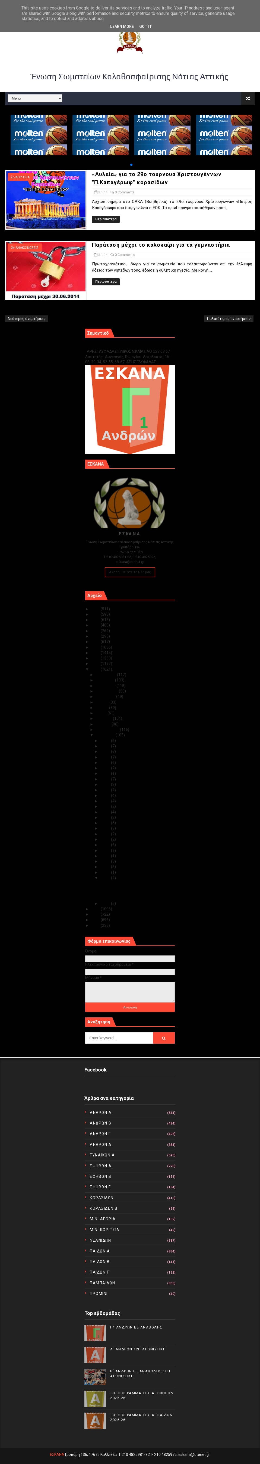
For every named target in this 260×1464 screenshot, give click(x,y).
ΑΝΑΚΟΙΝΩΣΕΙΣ (27, 248)
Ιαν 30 (105, 746)
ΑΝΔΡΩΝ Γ (100, 1134)
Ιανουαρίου (106, 735)
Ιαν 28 (105, 757)
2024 (96, 614)
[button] (131, 165)
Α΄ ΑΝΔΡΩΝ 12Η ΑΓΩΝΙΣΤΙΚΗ (138, 1349)
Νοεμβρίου (105, 680)
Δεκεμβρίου (106, 674)
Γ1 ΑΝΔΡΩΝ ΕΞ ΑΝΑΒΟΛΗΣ (112, 345)
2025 (96, 609)
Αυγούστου (106, 696)
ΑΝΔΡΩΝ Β (100, 1123)
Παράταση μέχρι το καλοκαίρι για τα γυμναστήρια (161, 245)
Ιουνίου (102, 707)
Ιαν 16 (105, 812)
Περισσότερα (105, 219)
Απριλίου (104, 718)
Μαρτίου (104, 724)
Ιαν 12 (105, 834)
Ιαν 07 (105, 856)
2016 (96, 658)
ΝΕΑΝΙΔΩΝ (100, 1240)
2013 (96, 909)
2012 (96, 914)
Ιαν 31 (105, 740)
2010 (96, 925)
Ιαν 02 (105, 903)
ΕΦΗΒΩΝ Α (101, 1166)
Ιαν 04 (105, 872)
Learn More (122, 26)
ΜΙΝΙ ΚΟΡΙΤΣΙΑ (105, 1230)
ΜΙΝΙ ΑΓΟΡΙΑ (103, 1219)
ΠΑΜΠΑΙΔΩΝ (102, 1283)
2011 (96, 920)
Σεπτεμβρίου (107, 691)
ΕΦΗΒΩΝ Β (100, 1176)
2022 (96, 625)
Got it (145, 26)
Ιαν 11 (105, 839)
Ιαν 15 (105, 817)
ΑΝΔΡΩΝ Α (101, 1112)
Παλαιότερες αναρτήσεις (229, 318)
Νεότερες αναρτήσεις (27, 318)
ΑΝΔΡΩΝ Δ (100, 1144)
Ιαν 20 (105, 795)
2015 (96, 663)
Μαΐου (101, 713)
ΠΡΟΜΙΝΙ (99, 1293)
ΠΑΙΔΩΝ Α (100, 1251)
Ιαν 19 (105, 801)
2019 (96, 641)
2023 (96, 620)
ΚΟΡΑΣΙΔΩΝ (102, 1198)
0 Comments (125, 192)
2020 (96, 636)
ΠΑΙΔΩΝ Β (100, 1261)
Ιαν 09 (105, 845)
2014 (96, 669)
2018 (96, 647)
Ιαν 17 (105, 806)
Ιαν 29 (105, 751)
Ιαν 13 (105, 828)
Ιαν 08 (105, 850)
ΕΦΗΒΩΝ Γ (100, 1187)
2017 (96, 653)
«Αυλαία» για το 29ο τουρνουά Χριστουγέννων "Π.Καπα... (125, 885)
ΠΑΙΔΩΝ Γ (99, 1272)
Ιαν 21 (105, 790)
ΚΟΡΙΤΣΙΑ (22, 177)
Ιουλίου (102, 702)
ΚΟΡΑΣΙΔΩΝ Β (104, 1208)
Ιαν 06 (105, 861)
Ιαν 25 (105, 768)
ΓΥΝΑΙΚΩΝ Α (102, 1155)
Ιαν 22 (105, 784)
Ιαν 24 (105, 773)
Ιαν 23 (105, 779)
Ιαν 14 (105, 823)
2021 (96, 631)
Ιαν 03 (105, 878)
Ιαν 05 (105, 867)
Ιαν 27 (105, 762)
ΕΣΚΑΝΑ (57, 1454)
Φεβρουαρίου (108, 729)
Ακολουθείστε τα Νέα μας (130, 572)
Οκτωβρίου (106, 686)
